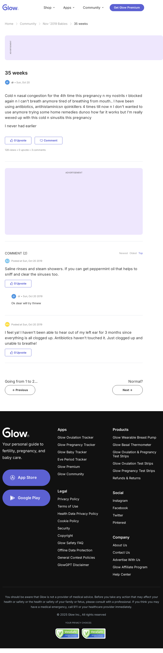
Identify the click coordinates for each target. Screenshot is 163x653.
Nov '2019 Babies (55, 24)
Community (28, 24)
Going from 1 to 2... (21, 381)
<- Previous (20, 390)
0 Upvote (18, 140)
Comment (48, 140)
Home (9, 24)
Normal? (135, 381)
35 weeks (81, 24)
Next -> (127, 390)
